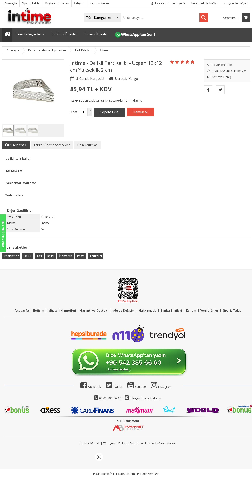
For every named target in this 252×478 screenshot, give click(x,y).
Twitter (114, 387)
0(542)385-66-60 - (111, 398)
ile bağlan (204, 3)
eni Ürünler (210, 310)
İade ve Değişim (123, 310)
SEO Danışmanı (128, 421)
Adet (73, 112)
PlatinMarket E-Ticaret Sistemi (114, 474)
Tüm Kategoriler (28, 34)
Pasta (81, 256)
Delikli (28, 256)
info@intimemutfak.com (146, 398)
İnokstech (65, 256)
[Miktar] (83, 112)
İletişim (38, 310)
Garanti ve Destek (93, 310)
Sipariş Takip (231, 310)
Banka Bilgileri (171, 310)
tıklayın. (136, 100)
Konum (191, 310)
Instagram (165, 387)
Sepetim (232, 18)
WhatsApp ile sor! (3, 234)
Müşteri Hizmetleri (62, 310)
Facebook (90, 387)
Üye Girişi (159, 3)
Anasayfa (22, 310)
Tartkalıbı (96, 256)
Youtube (136, 387)
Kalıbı (50, 256)
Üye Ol (179, 3)
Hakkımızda (147, 310)
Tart (39, 256)
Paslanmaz (11, 256)
